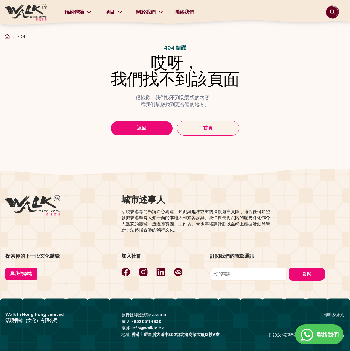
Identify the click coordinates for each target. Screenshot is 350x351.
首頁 (208, 128)
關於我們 (149, 12)
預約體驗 (78, 12)
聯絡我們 (184, 12)
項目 (113, 12)
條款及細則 (334, 314)
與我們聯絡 (21, 273)
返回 (142, 128)
